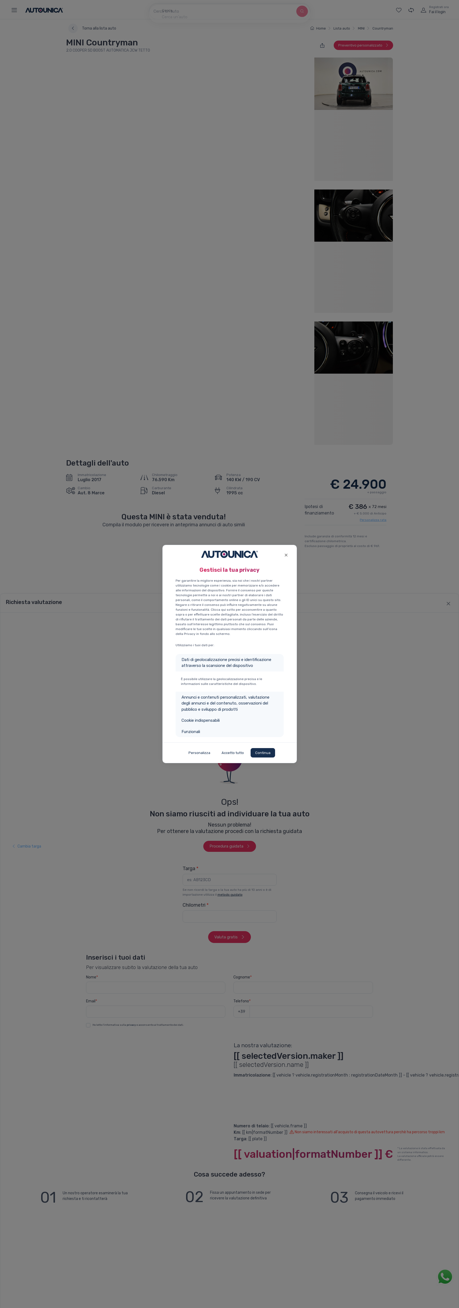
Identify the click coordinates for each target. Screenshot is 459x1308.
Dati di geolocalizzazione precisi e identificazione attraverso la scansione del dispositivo (226, 662)
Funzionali (191, 731)
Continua (263, 753)
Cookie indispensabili (201, 720)
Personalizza (199, 753)
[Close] (286, 554)
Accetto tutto (233, 753)
